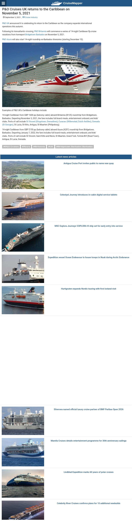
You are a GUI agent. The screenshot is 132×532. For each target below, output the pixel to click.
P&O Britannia (40, 31)
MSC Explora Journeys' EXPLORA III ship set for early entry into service (89, 226)
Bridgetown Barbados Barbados (75, 146)
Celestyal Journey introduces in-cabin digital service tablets (88, 195)
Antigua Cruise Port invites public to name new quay (89, 163)
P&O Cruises (12, 146)
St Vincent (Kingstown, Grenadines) (42, 121)
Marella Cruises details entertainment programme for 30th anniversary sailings (88, 441)
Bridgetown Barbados (35, 34)
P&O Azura (7, 39)
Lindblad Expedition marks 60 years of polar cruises (88, 472)
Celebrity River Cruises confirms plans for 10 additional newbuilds (88, 503)
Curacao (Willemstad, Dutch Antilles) (75, 121)
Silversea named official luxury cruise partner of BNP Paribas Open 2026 (88, 409)
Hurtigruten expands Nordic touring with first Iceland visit (88, 289)
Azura (27, 146)
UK (51, 146)
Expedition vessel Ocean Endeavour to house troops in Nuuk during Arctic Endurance (88, 257)
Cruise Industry (30, 17)
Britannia (40, 146)
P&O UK (5, 23)
